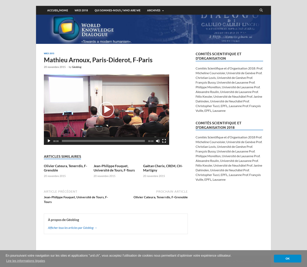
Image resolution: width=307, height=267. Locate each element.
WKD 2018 (81, 10)
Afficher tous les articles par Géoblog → (72, 227)
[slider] (103, 141)
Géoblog (76, 67)
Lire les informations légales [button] (25, 260)
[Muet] (158, 141)
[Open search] (261, 10)
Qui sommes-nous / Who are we (117, 10)
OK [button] (287, 258)
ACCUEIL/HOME (57, 10)
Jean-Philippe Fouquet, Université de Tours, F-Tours (114, 168)
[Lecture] (49, 141)
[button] (106, 109)
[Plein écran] (164, 141)
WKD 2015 (49, 53)
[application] (106, 109)
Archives (153, 10)
